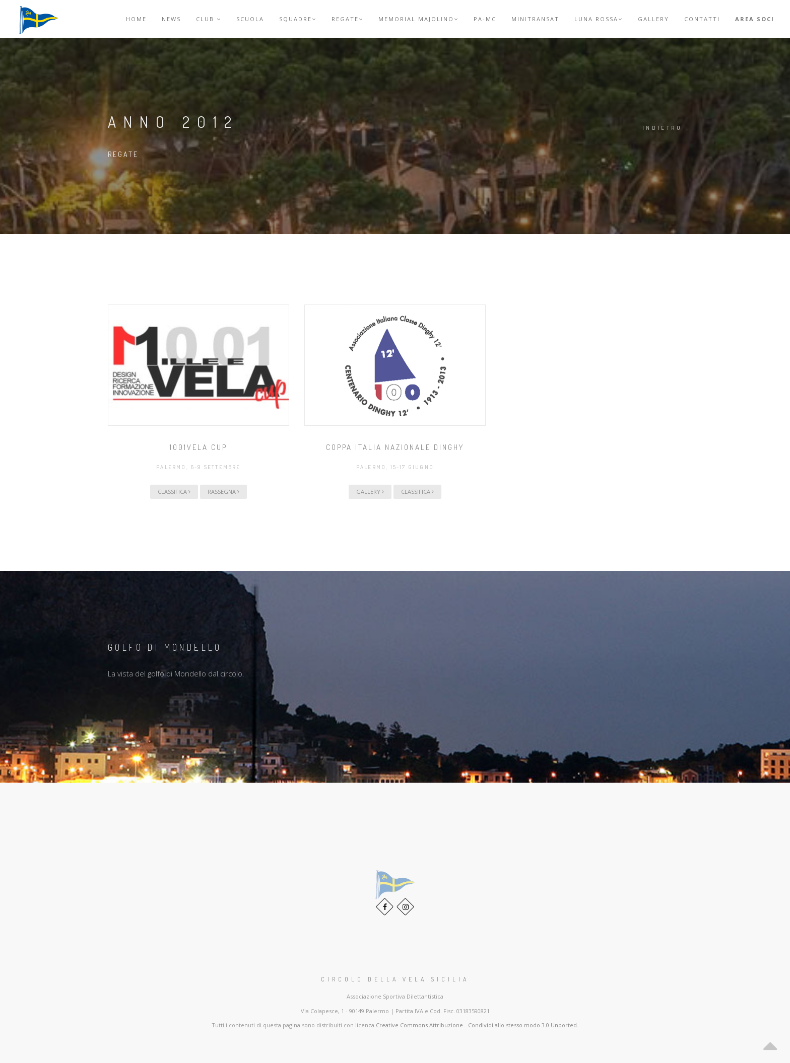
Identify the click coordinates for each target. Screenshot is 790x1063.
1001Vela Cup (198, 447)
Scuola (250, 19)
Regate (347, 19)
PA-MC (485, 19)
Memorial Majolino (418, 19)
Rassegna (223, 491)
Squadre (297, 19)
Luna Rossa (598, 19)
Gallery (653, 19)
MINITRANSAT (535, 19)
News (171, 19)
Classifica (174, 491)
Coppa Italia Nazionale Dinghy (395, 447)
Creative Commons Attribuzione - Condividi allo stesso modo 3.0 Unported (476, 1025)
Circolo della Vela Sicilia (395, 979)
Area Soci (754, 19)
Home (136, 19)
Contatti (702, 19)
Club (208, 19)
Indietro (662, 127)
